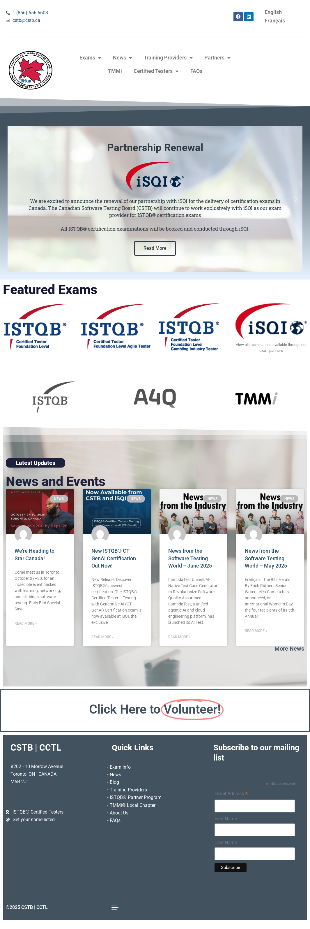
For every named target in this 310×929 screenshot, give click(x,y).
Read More (155, 248)
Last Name (226, 842)
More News (289, 648)
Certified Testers (156, 71)
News (122, 58)
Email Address (231, 794)
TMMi (115, 71)
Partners (217, 58)
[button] (14, 199)
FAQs (196, 71)
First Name (226, 818)
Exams (90, 58)
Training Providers (168, 58)
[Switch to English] (273, 12)
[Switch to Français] (275, 21)
